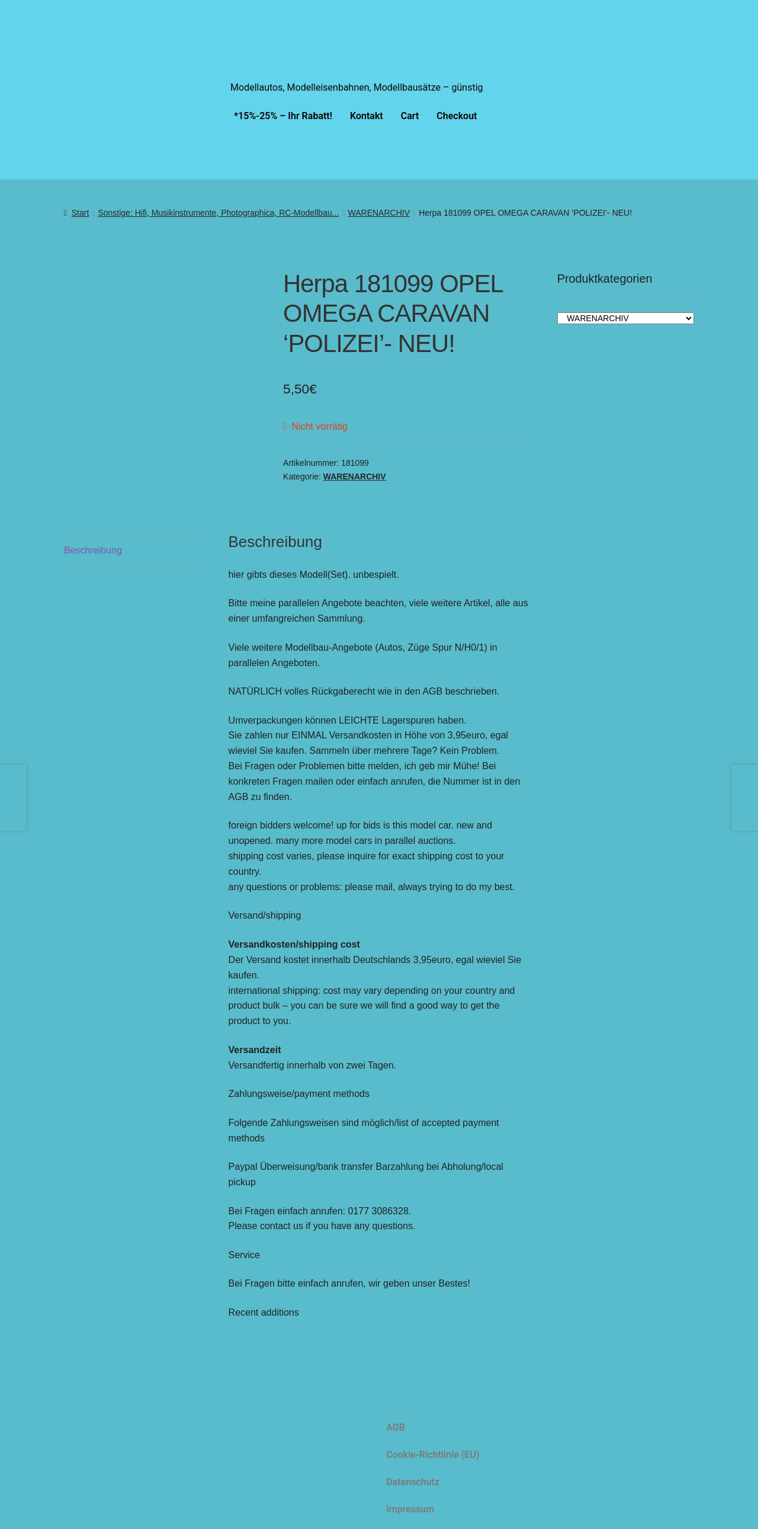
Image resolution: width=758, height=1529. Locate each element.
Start (80, 212)
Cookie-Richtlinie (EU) (432, 1454)
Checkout (456, 115)
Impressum (410, 1509)
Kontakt (366, 115)
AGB (395, 1427)
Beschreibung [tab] (93, 550)
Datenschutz (412, 1482)
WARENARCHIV (379, 212)
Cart (410, 115)
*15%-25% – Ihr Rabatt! (283, 115)
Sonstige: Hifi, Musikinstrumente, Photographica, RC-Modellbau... (218, 212)
